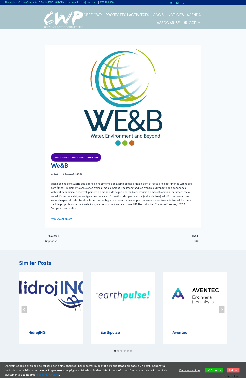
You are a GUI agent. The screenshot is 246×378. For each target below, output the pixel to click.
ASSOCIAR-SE (168, 22)
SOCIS (158, 14)
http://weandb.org (61, 219)
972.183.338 (107, 2)
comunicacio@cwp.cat (82, 2)
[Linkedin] (177, 2)
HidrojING (37, 332)
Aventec (179, 332)
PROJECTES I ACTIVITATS (127, 14)
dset (56, 174)
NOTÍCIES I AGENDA (184, 14)
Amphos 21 (82, 238)
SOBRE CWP (91, 14)
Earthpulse (110, 332)
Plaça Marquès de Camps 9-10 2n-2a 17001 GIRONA (35, 2)
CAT (195, 23)
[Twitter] (171, 2)
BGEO (163, 238)
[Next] (221, 309)
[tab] (115, 351)
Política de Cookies (48, 375)
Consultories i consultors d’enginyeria (76, 157)
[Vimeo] (183, 2)
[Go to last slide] (24, 309)
